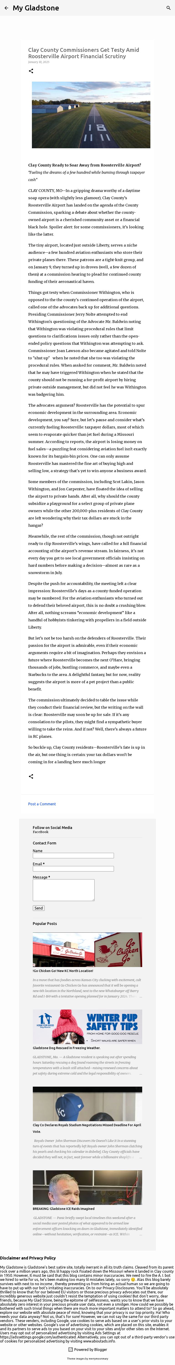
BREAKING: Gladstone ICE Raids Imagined (64, 1209)
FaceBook (41, 832)
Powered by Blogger (87, 1349)
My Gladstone (36, 8)
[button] (31, 71)
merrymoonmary (98, 1358)
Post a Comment (42, 804)
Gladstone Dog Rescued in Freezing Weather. (66, 1048)
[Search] (168, 8)
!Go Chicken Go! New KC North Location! (63, 971)
